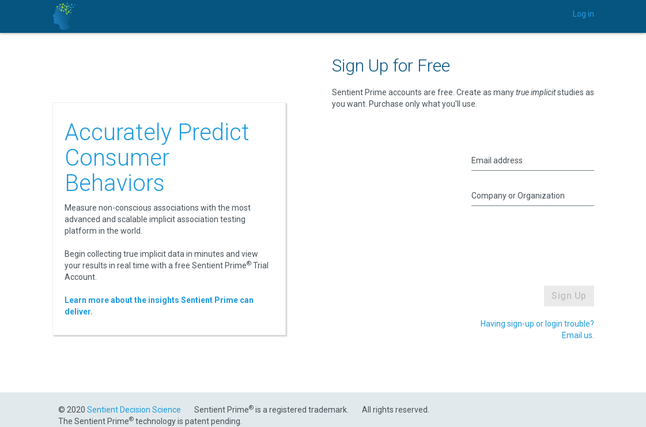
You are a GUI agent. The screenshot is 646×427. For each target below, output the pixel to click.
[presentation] (548, 240)
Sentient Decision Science (134, 409)
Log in (583, 13)
